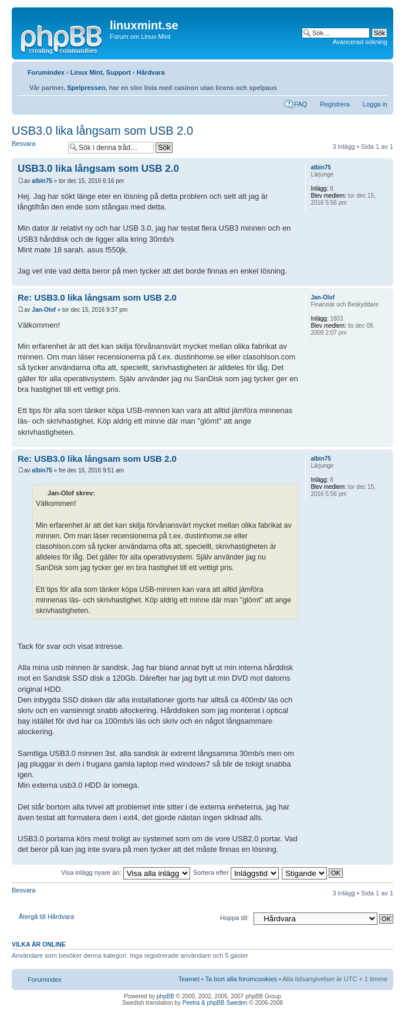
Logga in (375, 104)
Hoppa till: (234, 917)
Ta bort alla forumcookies (241, 978)
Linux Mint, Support (100, 72)
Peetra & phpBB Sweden (215, 1003)
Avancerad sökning (360, 41)
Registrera (335, 104)
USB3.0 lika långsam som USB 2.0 (102, 130)
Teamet (189, 978)
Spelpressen (86, 87)
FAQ (300, 104)
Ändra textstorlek (378, 84)
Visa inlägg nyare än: (125, 872)
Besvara (37, 147)
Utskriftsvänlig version (361, 84)
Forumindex (46, 72)
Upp (384, 280)
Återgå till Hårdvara (46, 916)
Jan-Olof (44, 310)
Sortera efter (236, 872)
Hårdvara (151, 72)
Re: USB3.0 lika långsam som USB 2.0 (97, 297)
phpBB (165, 996)
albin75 (42, 181)
